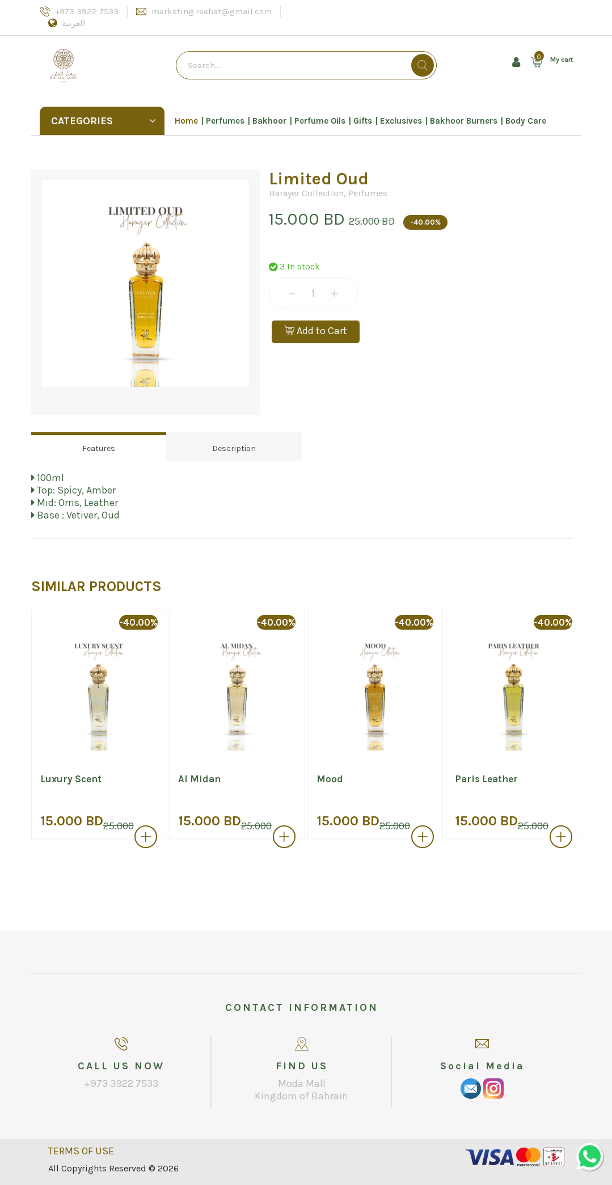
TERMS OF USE (81, 1151)
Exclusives (401, 121)
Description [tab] (234, 448)
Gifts (362, 121)
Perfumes (225, 121)
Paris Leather (486, 779)
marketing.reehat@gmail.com (211, 11)
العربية (73, 23)
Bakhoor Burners (463, 121)
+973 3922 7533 (87, 11)
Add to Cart (315, 330)
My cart (561, 60)
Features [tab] (98, 448)
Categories (103, 121)
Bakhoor (269, 121)
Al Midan (199, 779)
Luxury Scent (71, 779)
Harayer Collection (306, 193)
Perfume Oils (319, 121)
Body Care (525, 121)
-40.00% (425, 222)
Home (186, 121)
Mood (329, 779)
